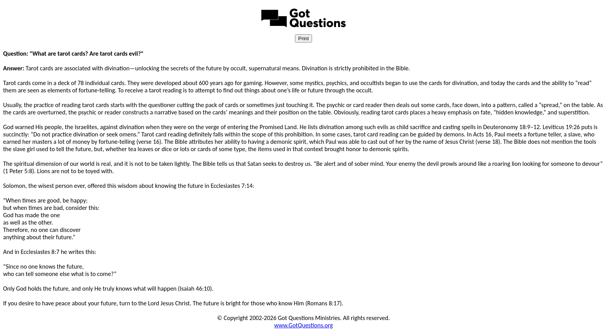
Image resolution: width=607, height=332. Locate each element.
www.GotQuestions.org (303, 325)
